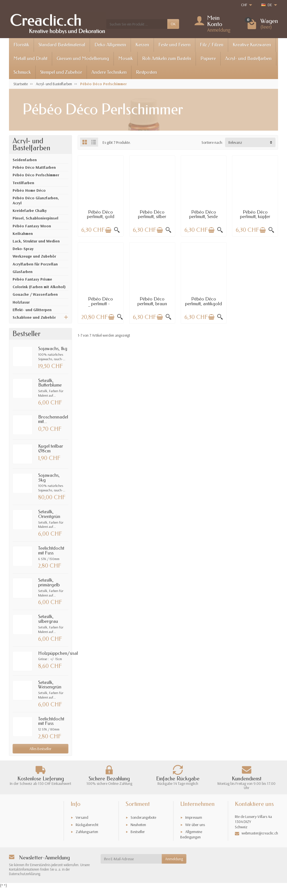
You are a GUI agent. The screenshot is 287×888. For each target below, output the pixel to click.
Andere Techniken (109, 72)
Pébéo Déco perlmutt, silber (152, 214)
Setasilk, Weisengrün (49, 685)
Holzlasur (21, 302)
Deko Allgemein (110, 44)
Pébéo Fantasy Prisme (32, 279)
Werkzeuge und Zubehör (34, 256)
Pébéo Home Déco (29, 190)
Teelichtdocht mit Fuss (51, 550)
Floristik (21, 44)
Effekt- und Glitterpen (32, 309)
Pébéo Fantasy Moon (32, 225)
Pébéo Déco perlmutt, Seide (203, 214)
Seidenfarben (25, 159)
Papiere (208, 58)
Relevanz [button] (235, 142)
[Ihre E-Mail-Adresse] (131, 859)
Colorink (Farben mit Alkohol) (39, 286)
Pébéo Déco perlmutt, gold (100, 214)
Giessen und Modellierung (83, 58)
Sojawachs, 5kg (49, 478)
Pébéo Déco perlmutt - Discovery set (101, 303)
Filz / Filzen (211, 44)
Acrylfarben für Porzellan (35, 264)
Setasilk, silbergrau (48, 619)
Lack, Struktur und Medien (36, 241)
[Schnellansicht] (117, 230)
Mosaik (125, 58)
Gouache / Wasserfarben (35, 294)
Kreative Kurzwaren (252, 44)
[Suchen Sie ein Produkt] (136, 24)
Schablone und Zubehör (34, 317)
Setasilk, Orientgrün (49, 514)
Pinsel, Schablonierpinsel (35, 218)
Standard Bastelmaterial (61, 44)
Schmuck (22, 72)
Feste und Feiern (174, 44)
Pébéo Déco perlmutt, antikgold (203, 301)
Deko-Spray (23, 248)
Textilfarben (23, 182)
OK (173, 23)
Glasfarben (23, 271)
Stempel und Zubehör (61, 72)
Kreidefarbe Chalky (30, 210)
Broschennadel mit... (53, 419)
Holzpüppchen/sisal (58, 653)
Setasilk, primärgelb (49, 582)
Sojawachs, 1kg (52, 348)
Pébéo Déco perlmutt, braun (152, 301)
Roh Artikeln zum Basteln (166, 58)
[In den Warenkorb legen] (108, 230)
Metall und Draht (30, 58)
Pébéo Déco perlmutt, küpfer (255, 214)
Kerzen (142, 44)
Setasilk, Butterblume (50, 383)
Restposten (146, 72)
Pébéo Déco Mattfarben (34, 167)
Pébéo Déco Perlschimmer (36, 174)
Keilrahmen (23, 233)
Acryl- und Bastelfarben (248, 58)
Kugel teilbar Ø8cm (50, 448)
